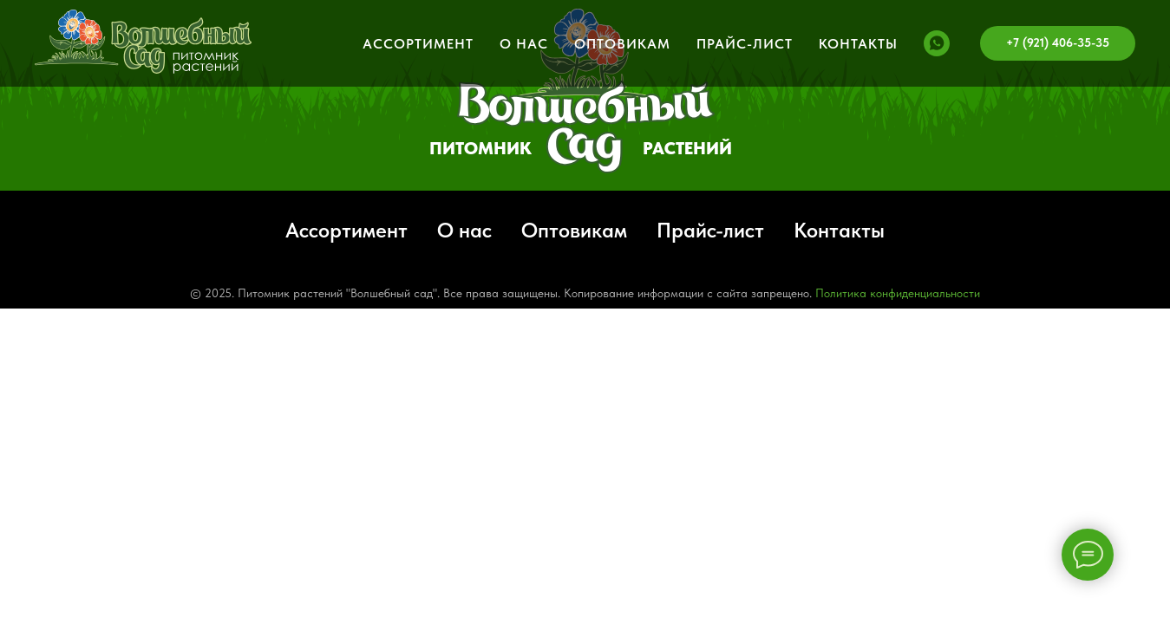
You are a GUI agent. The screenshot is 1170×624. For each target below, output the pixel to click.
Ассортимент (418, 44)
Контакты (858, 44)
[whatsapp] (937, 43)
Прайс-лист (744, 44)
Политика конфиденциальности (897, 293)
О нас (524, 44)
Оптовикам (622, 44)
